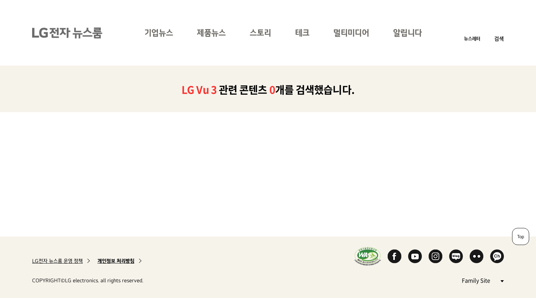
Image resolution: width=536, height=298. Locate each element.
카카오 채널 (497, 256)
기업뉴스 (158, 32)
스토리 (260, 32)
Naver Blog (456, 256)
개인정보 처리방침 (115, 261)
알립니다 (407, 32)
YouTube (415, 256)
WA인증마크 (367, 256)
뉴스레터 (472, 38)
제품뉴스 (211, 32)
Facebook (394, 256)
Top (520, 236)
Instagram (435, 256)
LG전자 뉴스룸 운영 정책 (57, 261)
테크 (302, 32)
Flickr (476, 256)
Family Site (483, 280)
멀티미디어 (351, 32)
